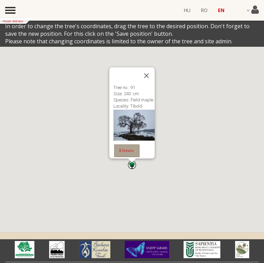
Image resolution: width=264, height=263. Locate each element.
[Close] (146, 75)
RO (204, 10)
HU (187, 10)
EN (221, 10)
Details (127, 150)
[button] (132, 165)
